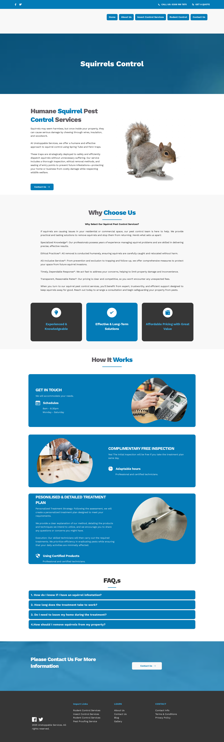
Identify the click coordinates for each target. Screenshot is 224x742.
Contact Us (120, 714)
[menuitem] (112, 17)
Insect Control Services (86, 714)
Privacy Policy (162, 717)
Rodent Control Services (86, 710)
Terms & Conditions (166, 714)
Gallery (118, 721)
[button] (112, 594)
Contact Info (162, 710)
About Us (119, 710)
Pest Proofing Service (85, 721)
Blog (116, 717)
